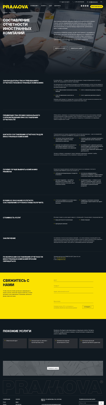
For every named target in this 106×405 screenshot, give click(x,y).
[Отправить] (101, 403)
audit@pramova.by (61, 259)
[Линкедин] (83, 6)
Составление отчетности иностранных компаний (30, 12)
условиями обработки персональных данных (65, 307)
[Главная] (15, 7)
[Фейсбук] (87, 6)
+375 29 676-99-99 (61, 258)
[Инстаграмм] (85, 6)
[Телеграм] (81, 6)
